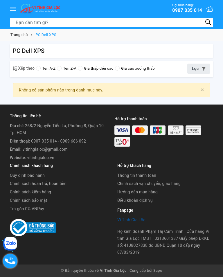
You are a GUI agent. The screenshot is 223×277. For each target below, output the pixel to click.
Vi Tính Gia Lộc (131, 219)
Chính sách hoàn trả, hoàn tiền (38, 183)
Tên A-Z (45, 68)
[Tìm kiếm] (208, 22)
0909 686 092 (73, 141)
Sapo (157, 270)
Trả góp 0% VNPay (27, 208)
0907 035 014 (187, 8)
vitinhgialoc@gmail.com (45, 149)
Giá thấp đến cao (96, 68)
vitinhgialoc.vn (40, 157)
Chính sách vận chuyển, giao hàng (149, 183)
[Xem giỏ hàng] (209, 9)
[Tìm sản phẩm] (111, 22)
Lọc (199, 68)
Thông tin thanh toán (136, 175)
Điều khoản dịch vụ (135, 200)
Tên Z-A (66, 68)
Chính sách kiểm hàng (30, 192)
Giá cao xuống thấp (135, 68)
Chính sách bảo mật (28, 200)
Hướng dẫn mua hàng (137, 192)
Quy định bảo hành (27, 175)
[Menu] (13, 8)
